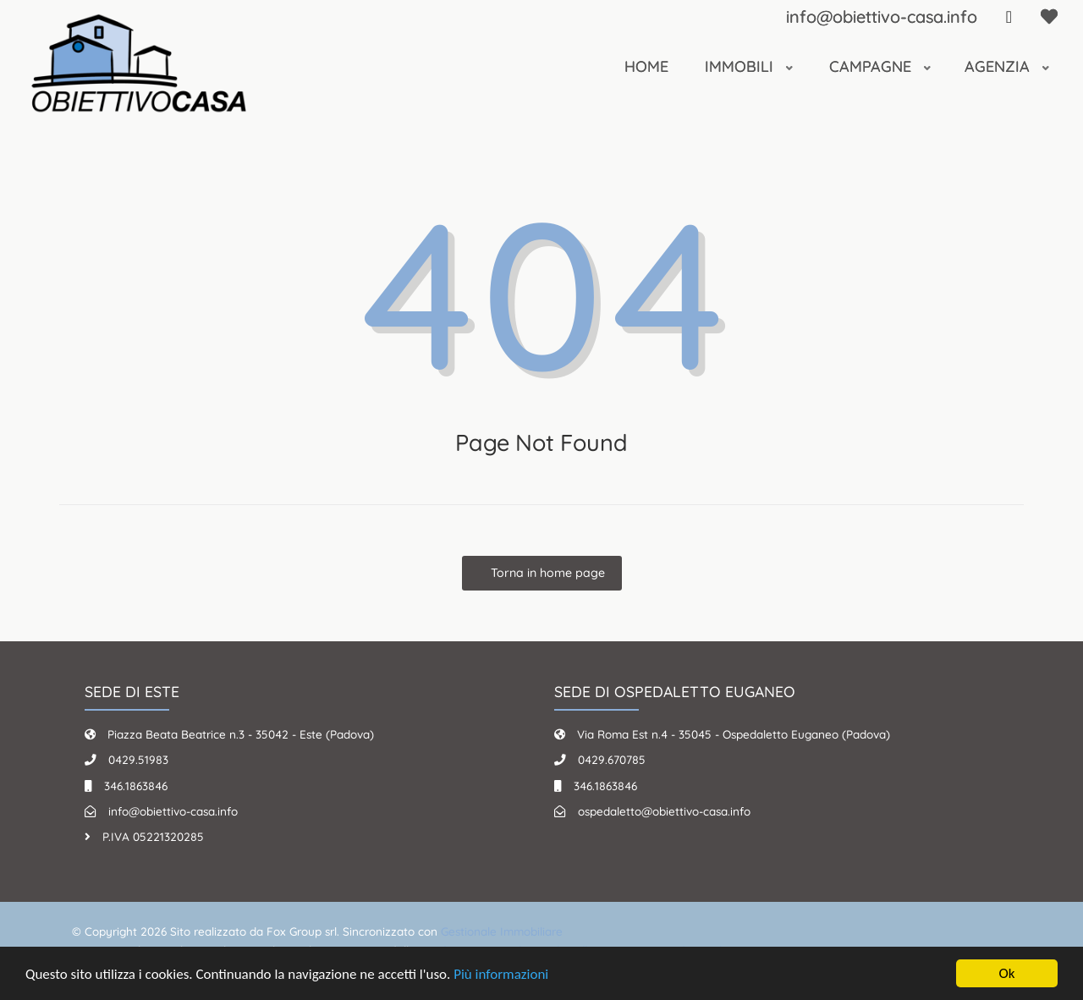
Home (646, 66)
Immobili (741, 66)
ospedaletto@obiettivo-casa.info (664, 811)
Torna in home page (546, 572)
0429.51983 (138, 759)
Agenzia (999, 66)
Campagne (872, 66)
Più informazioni (501, 975)
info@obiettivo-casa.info (881, 16)
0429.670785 (612, 759)
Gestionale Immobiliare (502, 931)
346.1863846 (136, 785)
